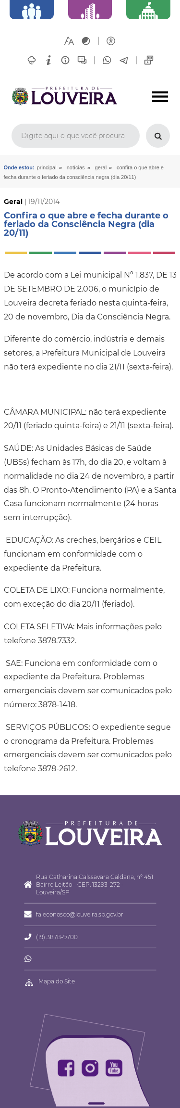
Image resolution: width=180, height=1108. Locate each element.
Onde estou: (19, 167)
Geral (101, 167)
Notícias (76, 167)
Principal (47, 167)
